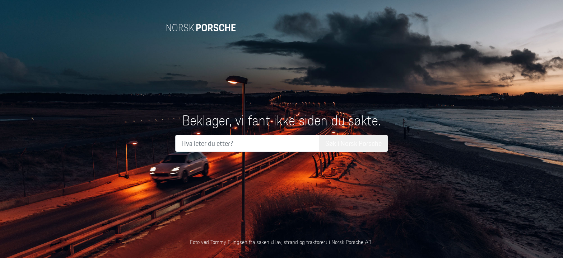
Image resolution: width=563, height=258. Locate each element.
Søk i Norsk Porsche (353, 143)
